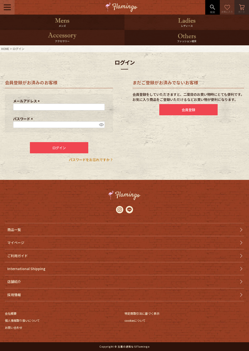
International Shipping (26, 268)
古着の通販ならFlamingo (134, 346)
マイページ (15, 242)
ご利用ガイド (17, 255)
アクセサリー (62, 41)
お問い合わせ (13, 327)
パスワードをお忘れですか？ (91, 159)
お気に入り (227, 7)
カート (241, 7)
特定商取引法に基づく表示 (142, 313)
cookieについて (135, 320)
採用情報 (14, 294)
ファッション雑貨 (186, 41)
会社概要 (11, 313)
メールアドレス (27, 100)
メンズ (62, 26)
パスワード (23, 118)
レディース (187, 26)
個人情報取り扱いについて (22, 320)
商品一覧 (14, 229)
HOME (5, 49)
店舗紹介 (14, 281)
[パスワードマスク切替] (101, 125)
